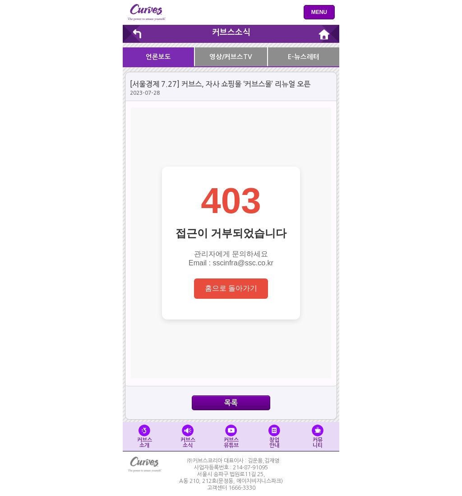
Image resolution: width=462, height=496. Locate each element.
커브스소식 (231, 32)
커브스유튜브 (231, 436)
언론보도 (158, 57)
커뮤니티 (317, 436)
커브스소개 (144, 436)
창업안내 (274, 436)
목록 (231, 402)
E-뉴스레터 (303, 57)
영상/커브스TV (230, 57)
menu (319, 12)
